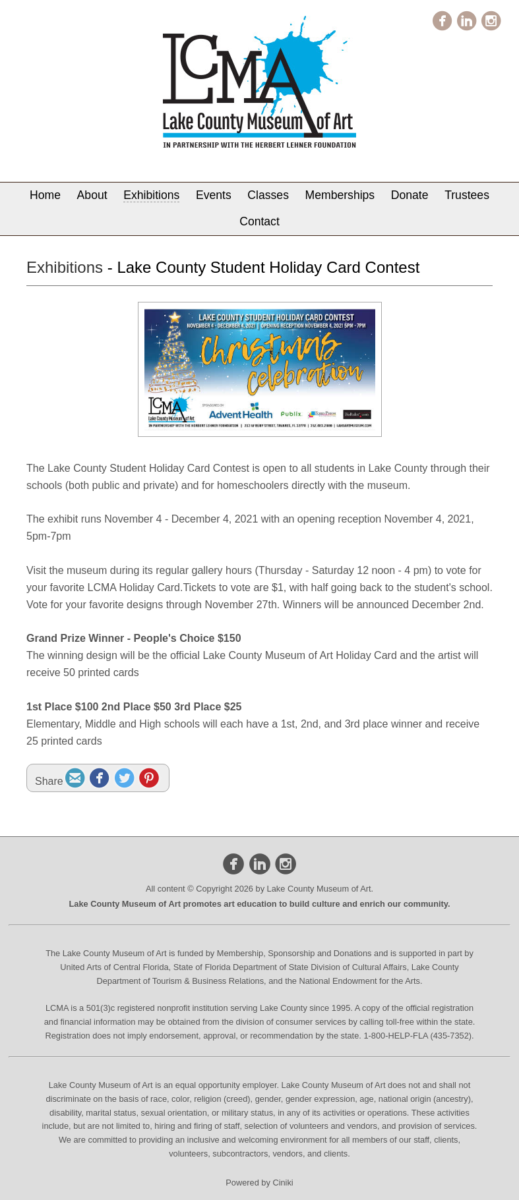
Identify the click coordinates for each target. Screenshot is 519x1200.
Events (213, 195)
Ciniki (282, 1182)
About (92, 195)
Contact (259, 221)
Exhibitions (151, 195)
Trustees (466, 195)
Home (45, 195)
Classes (268, 195)
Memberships (340, 195)
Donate (410, 195)
